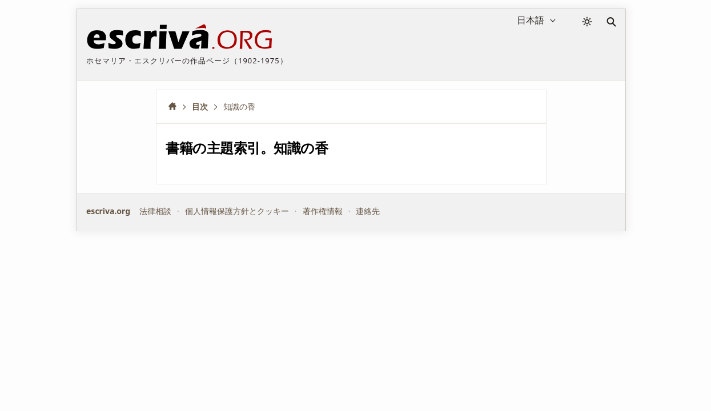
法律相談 (155, 211)
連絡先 (368, 211)
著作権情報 (323, 211)
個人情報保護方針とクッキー (237, 211)
